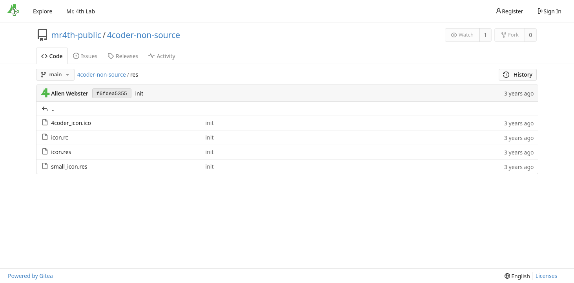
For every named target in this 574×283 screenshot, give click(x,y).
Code (52, 56)
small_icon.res (69, 166)
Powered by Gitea (30, 275)
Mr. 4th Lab (80, 11)
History (517, 74)
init (139, 93)
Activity (161, 56)
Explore (42, 11)
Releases (123, 56)
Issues (85, 56)
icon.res (61, 152)
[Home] (13, 11)
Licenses (547, 275)
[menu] (517, 276)
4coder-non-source (143, 35)
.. (53, 108)
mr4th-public (76, 35)
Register (509, 11)
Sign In (549, 11)
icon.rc (59, 137)
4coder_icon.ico (71, 123)
